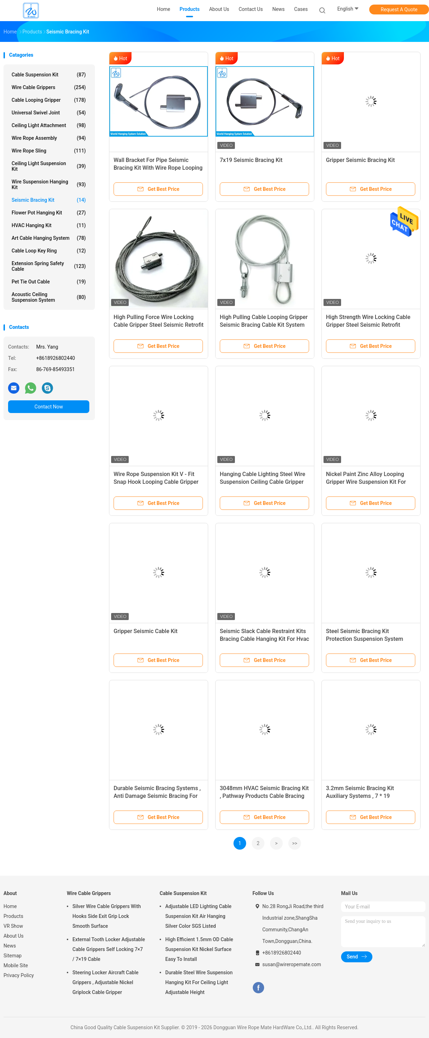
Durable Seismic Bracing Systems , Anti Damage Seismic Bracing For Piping (157, 796)
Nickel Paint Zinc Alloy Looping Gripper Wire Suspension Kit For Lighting (366, 482)
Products (13, 916)
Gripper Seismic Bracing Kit (360, 160)
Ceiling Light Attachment (49, 125)
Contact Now (48, 406)
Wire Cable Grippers (49, 87)
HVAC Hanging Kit (49, 225)
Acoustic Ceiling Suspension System (49, 297)
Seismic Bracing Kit (49, 200)
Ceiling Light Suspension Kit (49, 166)
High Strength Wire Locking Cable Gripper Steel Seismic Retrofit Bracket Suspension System (368, 325)
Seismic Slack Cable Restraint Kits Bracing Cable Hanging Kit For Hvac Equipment (264, 639)
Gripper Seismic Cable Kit (146, 631)
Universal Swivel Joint (49, 112)
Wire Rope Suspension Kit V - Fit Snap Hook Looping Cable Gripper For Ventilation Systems (156, 482)
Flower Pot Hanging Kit (49, 212)
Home (10, 906)
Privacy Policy (19, 975)
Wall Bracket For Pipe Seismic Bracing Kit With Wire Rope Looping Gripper (158, 168)
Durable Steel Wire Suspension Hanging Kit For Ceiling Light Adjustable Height (199, 982)
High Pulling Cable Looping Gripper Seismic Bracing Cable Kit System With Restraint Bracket (264, 325)
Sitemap (12, 955)
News (10, 946)
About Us (14, 936)
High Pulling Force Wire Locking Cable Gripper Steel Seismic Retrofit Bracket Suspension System (159, 325)
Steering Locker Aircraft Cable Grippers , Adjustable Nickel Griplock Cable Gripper (105, 982)
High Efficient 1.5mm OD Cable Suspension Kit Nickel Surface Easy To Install (199, 949)
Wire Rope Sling (49, 150)
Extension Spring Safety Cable (49, 266)
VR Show (13, 926)
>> (294, 843)
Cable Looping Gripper (49, 100)
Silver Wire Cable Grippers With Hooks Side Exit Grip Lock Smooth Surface (106, 916)
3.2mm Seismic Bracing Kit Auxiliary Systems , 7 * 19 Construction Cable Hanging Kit (365, 796)
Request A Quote (399, 9)
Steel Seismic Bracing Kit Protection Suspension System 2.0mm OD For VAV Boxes (364, 639)
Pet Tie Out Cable (49, 281)
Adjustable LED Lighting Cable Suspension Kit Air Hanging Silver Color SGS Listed (198, 916)
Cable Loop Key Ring (49, 250)
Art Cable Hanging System (49, 238)
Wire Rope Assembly (49, 138)
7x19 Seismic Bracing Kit (251, 160)
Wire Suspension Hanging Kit (49, 184)
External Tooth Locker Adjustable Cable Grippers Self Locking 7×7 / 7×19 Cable (108, 949)
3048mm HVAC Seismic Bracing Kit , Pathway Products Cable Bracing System (264, 796)
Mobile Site (16, 965)
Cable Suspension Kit (49, 74)
